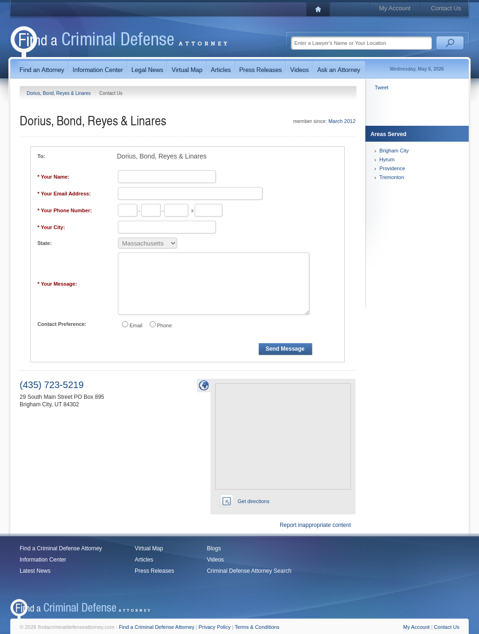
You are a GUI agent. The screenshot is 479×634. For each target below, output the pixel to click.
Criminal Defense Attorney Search (249, 571)
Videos (215, 559)
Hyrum (386, 159)
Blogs (214, 548)
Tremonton (391, 177)
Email (136, 325)
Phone (164, 325)
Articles (144, 559)
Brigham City (394, 150)
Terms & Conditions (257, 627)
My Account (394, 8)
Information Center (43, 559)
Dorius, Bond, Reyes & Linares (59, 93)
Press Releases (154, 571)
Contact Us (446, 8)
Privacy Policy (215, 627)
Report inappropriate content (315, 525)
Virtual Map (149, 548)
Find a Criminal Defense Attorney (61, 548)
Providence (392, 168)
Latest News (35, 571)
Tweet (381, 87)
